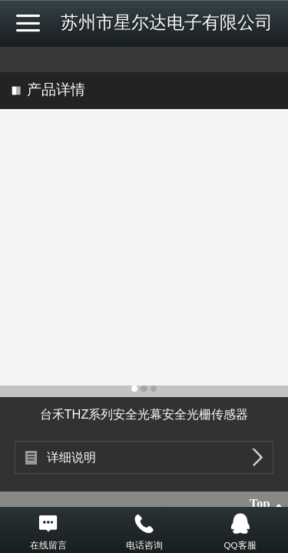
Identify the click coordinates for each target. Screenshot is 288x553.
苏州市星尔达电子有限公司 (167, 22)
